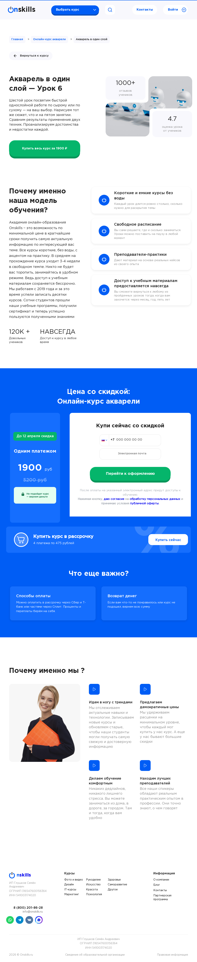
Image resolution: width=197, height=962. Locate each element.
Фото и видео (73, 880)
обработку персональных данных (155, 499)
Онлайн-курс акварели (49, 39)
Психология (94, 894)
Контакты (145, 9)
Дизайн (69, 884)
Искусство (93, 884)
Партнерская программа (162, 897)
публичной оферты (144, 503)
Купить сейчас (162, 539)
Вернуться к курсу (31, 55)
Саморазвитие (117, 884)
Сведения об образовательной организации (95, 955)
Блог (156, 885)
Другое (113, 889)
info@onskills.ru (33, 912)
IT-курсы (70, 889)
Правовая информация (172, 955)
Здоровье (114, 880)
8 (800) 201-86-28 (28, 907)
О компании (161, 880)
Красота (92, 889)
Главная (17, 39)
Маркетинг (71, 894)
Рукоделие (93, 880)
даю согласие (114, 499)
